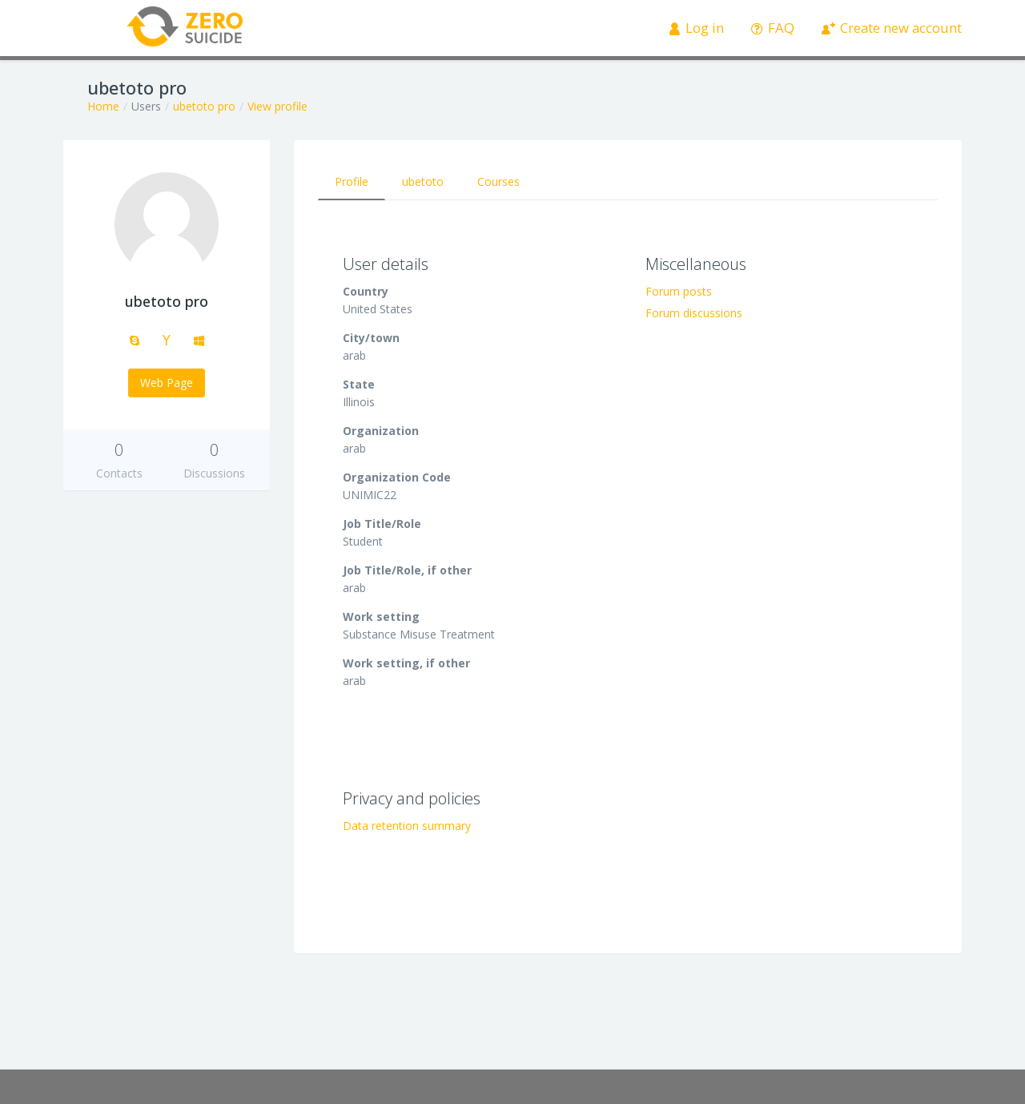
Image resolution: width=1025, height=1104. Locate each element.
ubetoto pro (204, 106)
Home (103, 106)
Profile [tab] (351, 181)
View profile (277, 106)
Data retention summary (407, 825)
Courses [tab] (498, 181)
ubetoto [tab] (423, 181)
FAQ (773, 27)
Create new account (892, 27)
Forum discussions (693, 312)
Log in (697, 27)
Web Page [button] (166, 382)
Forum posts (678, 291)
